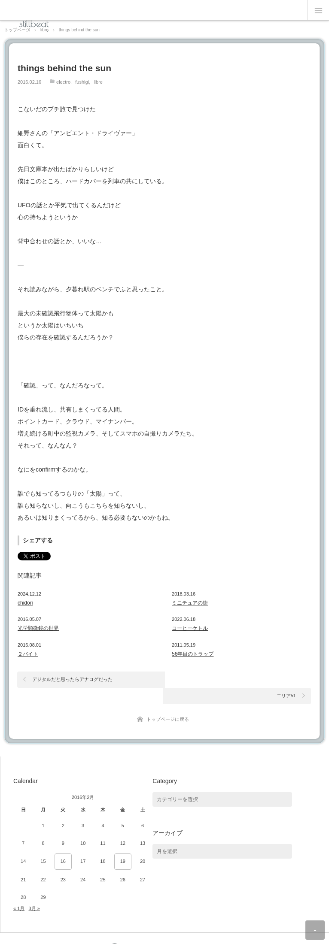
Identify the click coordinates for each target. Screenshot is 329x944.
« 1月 (18, 892)
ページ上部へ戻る (315, 930)
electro (63, 82)
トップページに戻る (167, 702)
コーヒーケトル (190, 628)
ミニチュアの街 (190, 603)
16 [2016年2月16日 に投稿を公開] (63, 845)
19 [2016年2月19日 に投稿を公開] (122, 845)
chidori (25, 603)
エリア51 (286, 679)
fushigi (82, 82)
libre (98, 82)
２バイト (28, 654)
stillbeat (34, 23)
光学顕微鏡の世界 (38, 628)
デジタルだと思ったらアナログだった (72, 679)
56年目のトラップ (192, 654)
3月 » (34, 892)
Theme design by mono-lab (190, 932)
